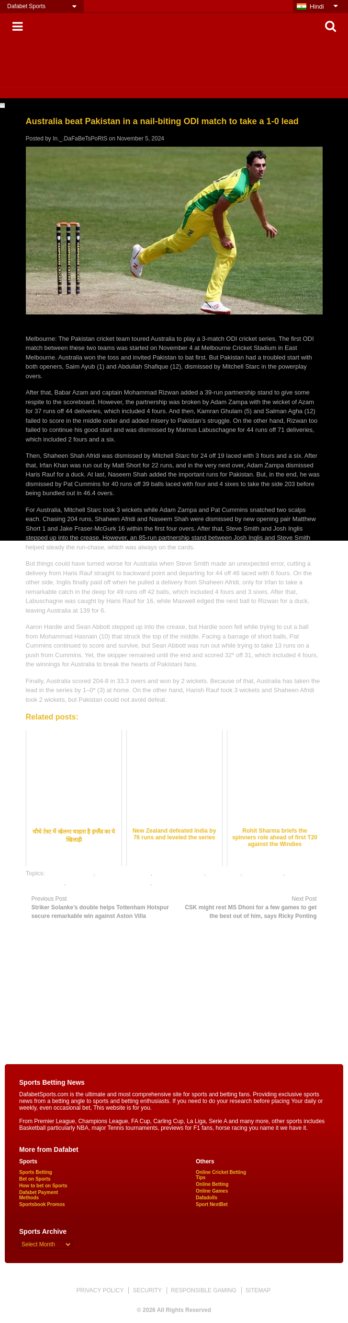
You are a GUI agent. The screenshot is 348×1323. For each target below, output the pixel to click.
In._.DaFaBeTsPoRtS (80, 138)
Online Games (212, 1191)
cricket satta (223, 873)
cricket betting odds (123, 873)
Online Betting (212, 1184)
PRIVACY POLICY (99, 1290)
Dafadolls (206, 1197)
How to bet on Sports (43, 1185)
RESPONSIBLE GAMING (203, 1290)
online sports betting (181, 882)
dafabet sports (263, 873)
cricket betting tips (179, 873)
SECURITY (147, 1290)
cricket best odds (70, 873)
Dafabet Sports (26, 6)
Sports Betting (35, 1172)
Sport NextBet (212, 1204)
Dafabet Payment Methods (38, 1195)
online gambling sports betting (108, 882)
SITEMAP (258, 1290)
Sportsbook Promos (42, 1204)
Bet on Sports (35, 1179)
